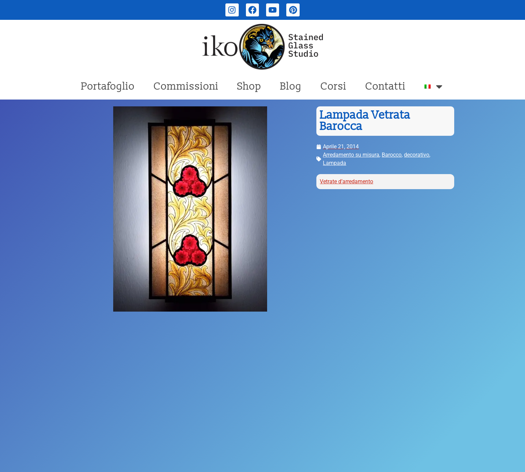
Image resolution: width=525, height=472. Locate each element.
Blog (291, 86)
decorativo (416, 155)
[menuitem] (434, 86)
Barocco (392, 155)
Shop (249, 86)
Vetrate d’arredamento (346, 181)
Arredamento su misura (351, 155)
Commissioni (186, 86)
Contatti (385, 86)
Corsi (333, 86)
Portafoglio (108, 86)
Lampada (334, 163)
